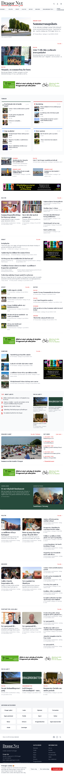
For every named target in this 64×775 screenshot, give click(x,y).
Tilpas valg (34, 769)
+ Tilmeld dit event (49, 461)
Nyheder (35, 748)
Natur (30, 9)
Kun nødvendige (44, 769)
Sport (17, 9)
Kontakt (50, 750)
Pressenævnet (18, 762)
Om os (50, 748)
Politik (11, 9)
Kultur (24, 9)
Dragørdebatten (48, 9)
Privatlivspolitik (52, 754)
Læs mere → (59, 434)
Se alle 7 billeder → (36, 434)
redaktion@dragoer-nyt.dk (12, 760)
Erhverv (37, 9)
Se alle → (60, 43)
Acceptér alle (57, 769)
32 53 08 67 (8, 758)
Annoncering (52, 752)
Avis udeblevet (52, 759)
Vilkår (50, 757)
